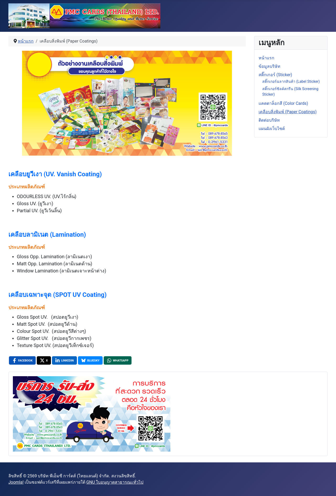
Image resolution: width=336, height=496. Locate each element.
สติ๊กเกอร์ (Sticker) (275, 74)
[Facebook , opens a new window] (22, 360)
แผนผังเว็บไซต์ (272, 128)
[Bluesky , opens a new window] (90, 360)
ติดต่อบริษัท (269, 120)
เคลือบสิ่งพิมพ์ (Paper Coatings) (288, 111)
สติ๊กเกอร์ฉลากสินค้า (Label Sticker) (291, 81)
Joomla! (16, 482)
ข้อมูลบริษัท (269, 66)
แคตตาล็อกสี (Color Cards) (283, 103)
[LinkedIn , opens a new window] (64, 360)
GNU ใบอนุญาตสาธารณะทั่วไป (115, 482)
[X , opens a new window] (44, 360)
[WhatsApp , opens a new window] (118, 360)
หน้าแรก (266, 57)
